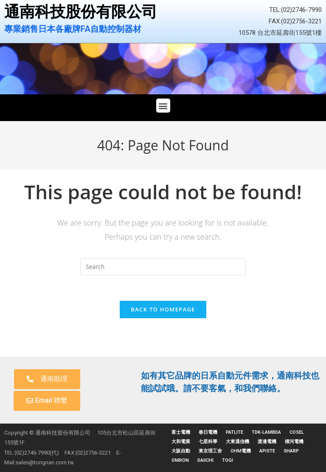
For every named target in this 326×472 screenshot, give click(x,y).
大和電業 (180, 441)
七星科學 (208, 441)
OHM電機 (240, 451)
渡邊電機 (267, 441)
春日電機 (208, 432)
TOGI (227, 460)
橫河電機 (294, 441)
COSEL (296, 432)
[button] (163, 106)
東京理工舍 (210, 451)
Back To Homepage (163, 309)
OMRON (180, 460)
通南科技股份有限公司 (80, 12)
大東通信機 (237, 441)
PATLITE (234, 432)
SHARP (291, 451)
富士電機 (180, 432)
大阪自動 (180, 451)
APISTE (267, 451)
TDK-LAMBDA (266, 432)
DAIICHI (205, 460)
